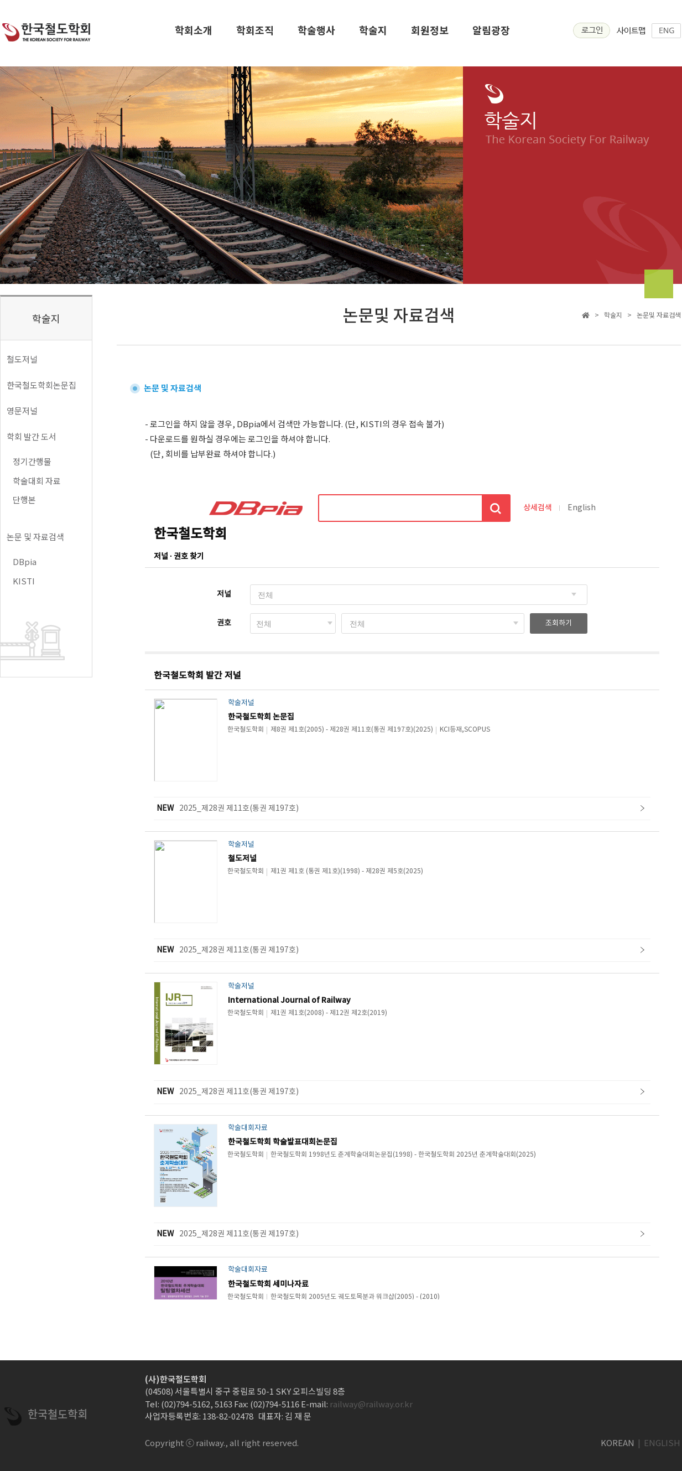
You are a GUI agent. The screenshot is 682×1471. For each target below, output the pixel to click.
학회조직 (255, 33)
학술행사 (316, 33)
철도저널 (22, 359)
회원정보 (430, 33)
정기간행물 (32, 461)
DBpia (25, 561)
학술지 (373, 33)
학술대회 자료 (37, 480)
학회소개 (193, 33)
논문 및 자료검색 (35, 536)
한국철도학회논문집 (41, 385)
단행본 (24, 499)
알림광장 (491, 33)
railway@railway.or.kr (371, 1404)
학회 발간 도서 (31, 436)
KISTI (24, 581)
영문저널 (22, 410)
